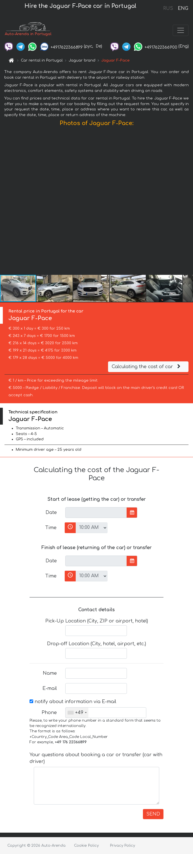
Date (51, 512)
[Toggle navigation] (180, 30)
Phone (49, 712)
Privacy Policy (122, 846)
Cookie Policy (86, 846)
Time (51, 527)
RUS (168, 8)
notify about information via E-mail (73, 701)
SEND (153, 814)
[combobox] (77, 713)
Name (50, 673)
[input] (96, 512)
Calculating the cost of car (147, 366)
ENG (183, 8)
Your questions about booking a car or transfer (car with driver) (96, 758)
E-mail (49, 688)
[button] (187, 202)
